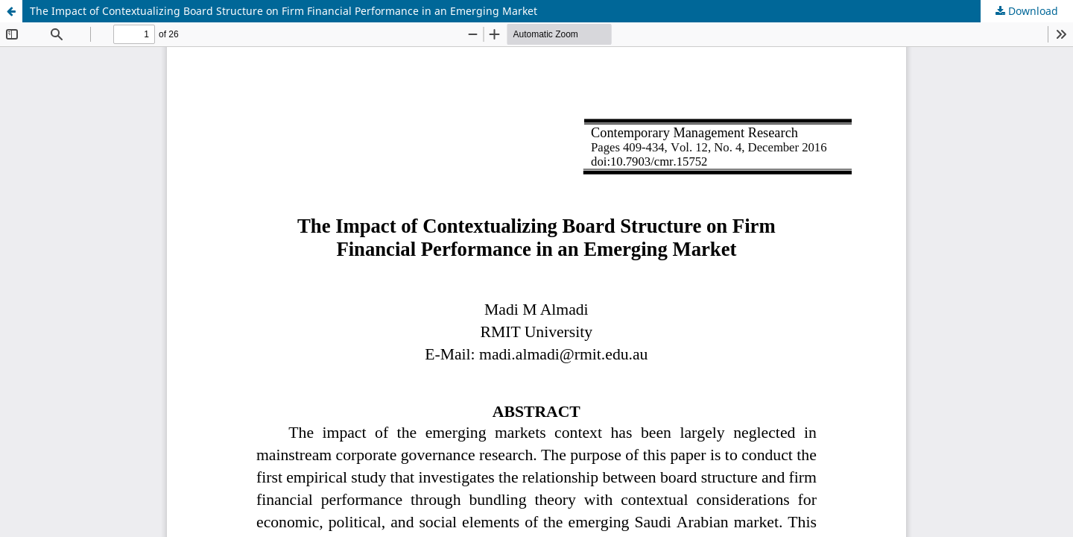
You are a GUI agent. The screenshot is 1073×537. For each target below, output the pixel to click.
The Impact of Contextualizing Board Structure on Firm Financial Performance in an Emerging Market (283, 11)
